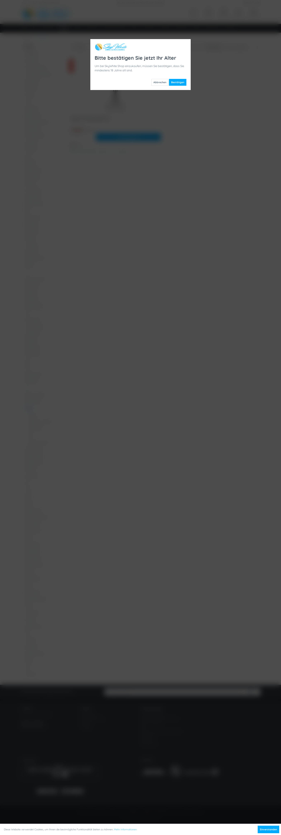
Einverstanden (268, 829)
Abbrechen (159, 82)
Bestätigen (177, 82)
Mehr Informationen (125, 829)
